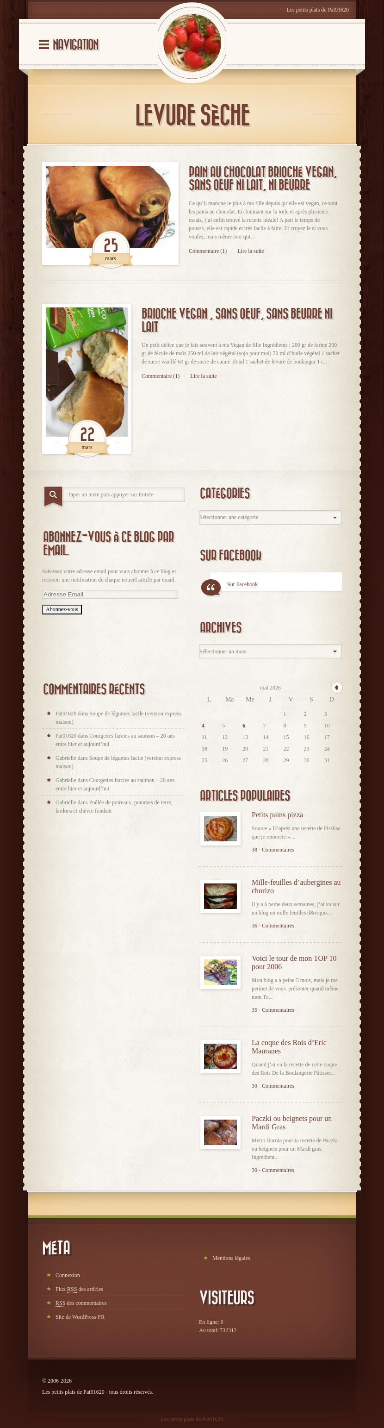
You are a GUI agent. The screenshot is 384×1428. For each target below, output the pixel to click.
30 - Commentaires (273, 1086)
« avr (337, 688)
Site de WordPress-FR (80, 1317)
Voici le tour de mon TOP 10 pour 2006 (294, 962)
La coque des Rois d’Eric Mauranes (289, 1047)
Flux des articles (79, 1289)
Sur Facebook (230, 556)
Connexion (68, 1275)
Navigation (75, 45)
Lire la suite (250, 251)
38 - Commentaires (273, 849)
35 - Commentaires (273, 1010)
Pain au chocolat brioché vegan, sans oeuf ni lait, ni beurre (263, 179)
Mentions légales (231, 1258)
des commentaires (81, 1303)
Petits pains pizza (277, 815)
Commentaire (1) (208, 251)
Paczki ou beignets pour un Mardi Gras (292, 1123)
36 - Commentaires (273, 925)
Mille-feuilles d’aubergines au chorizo (296, 886)
